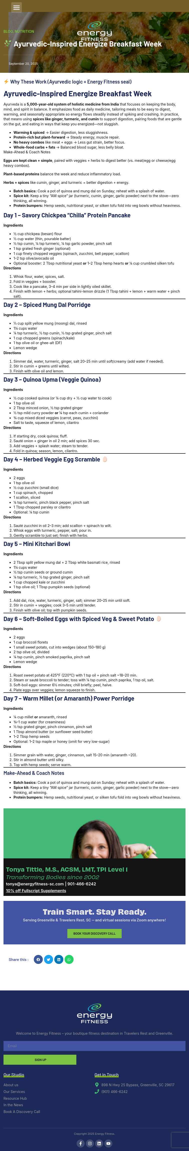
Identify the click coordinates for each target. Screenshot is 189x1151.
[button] (16, 7)
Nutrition (24, 31)
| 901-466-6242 (80, 883)
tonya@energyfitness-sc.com (35, 883)
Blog (8, 31)
